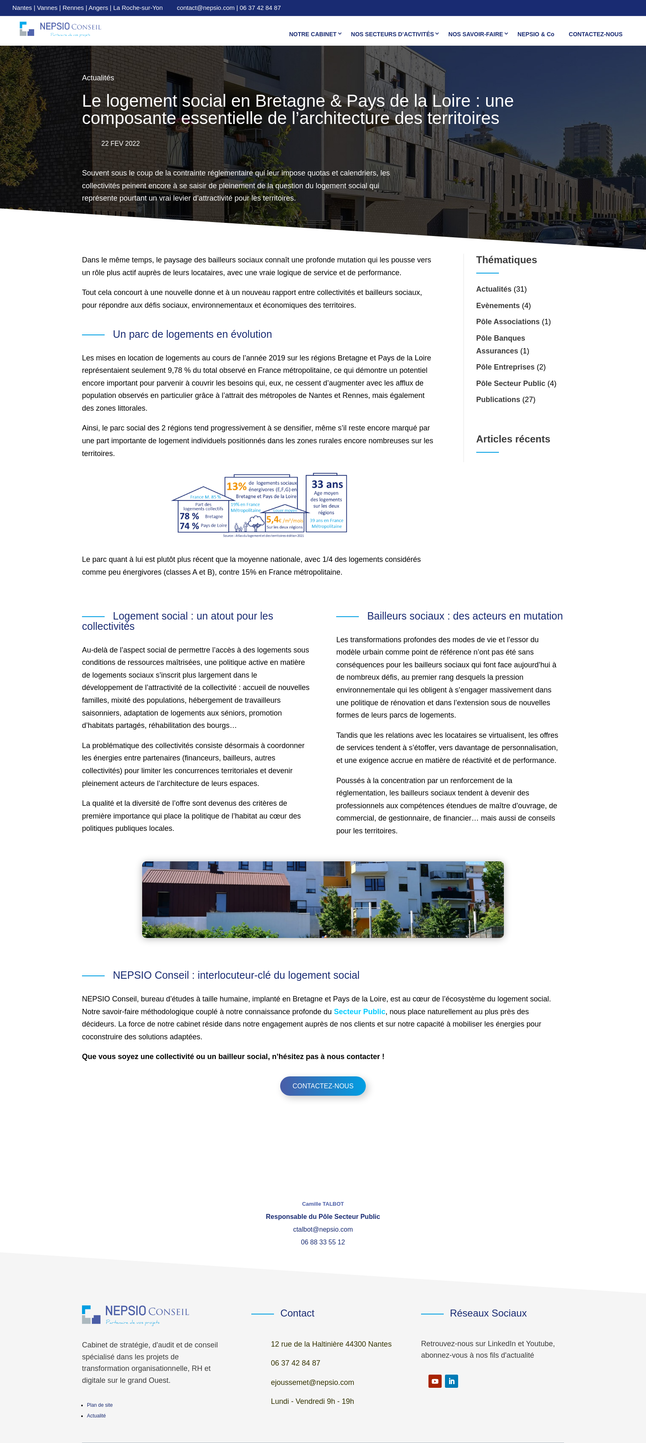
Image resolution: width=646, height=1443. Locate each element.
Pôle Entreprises (505, 367)
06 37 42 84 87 (260, 7)
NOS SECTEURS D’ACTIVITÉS (392, 34)
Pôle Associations (508, 322)
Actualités (494, 289)
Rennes (73, 7)
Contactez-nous (323, 1086)
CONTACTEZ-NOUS (596, 34)
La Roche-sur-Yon (138, 7)
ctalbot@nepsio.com (323, 1229)
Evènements (498, 306)
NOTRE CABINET (313, 34)
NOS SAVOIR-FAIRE (475, 34)
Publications (498, 399)
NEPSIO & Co (535, 34)
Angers (98, 7)
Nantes (22, 7)
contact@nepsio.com (205, 7)
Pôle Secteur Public (510, 383)
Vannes (47, 7)
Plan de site (100, 1405)
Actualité (96, 1416)
